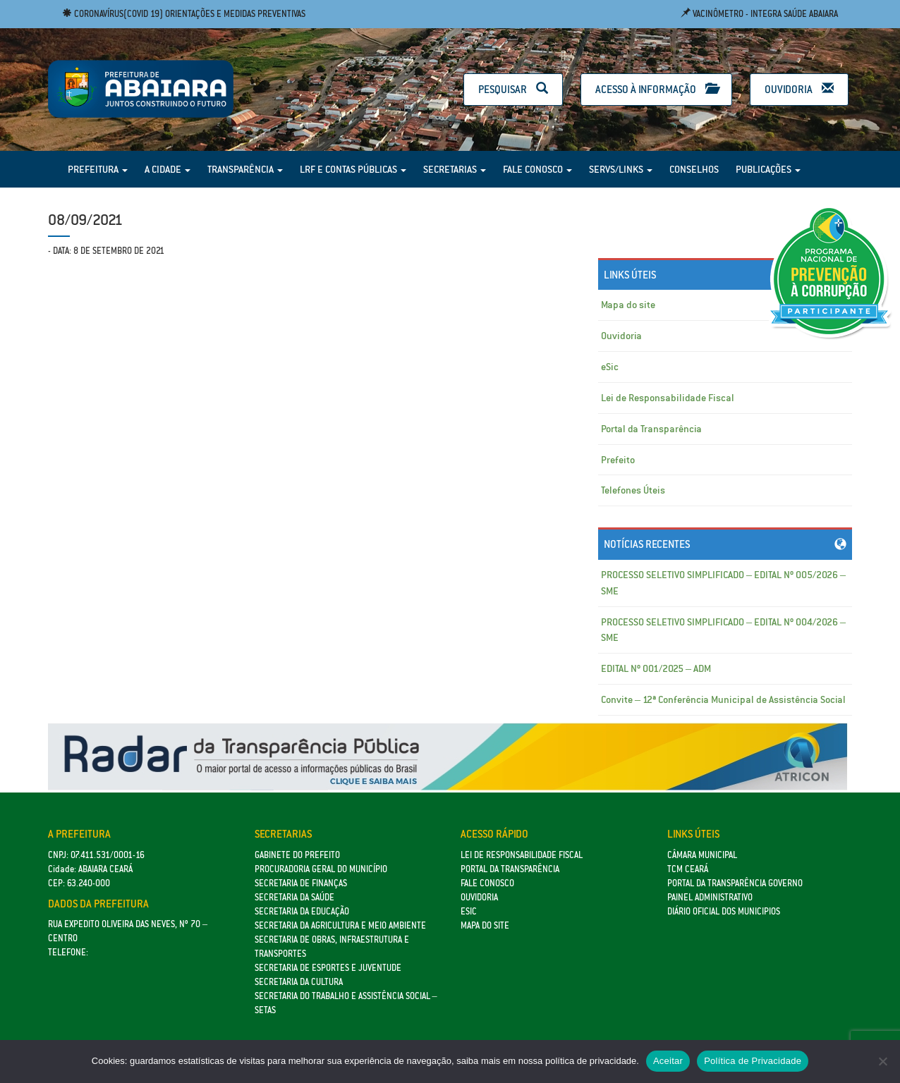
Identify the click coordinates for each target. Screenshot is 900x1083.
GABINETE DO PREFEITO (297, 855)
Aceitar (668, 1061)
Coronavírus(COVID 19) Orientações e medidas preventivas (183, 13)
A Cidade (167, 169)
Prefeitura (98, 169)
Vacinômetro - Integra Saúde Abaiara (759, 13)
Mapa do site (628, 304)
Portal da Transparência (651, 428)
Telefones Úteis (633, 490)
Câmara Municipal (702, 855)
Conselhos (694, 169)
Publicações (768, 169)
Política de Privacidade (752, 1061)
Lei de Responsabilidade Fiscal (667, 397)
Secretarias (454, 169)
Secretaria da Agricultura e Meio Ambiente (340, 925)
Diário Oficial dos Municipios (723, 911)
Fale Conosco (537, 169)
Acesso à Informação (656, 89)
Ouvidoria (799, 89)
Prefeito (618, 459)
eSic (610, 366)
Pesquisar (513, 89)
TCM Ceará (687, 869)
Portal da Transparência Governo (735, 883)
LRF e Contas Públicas (353, 169)
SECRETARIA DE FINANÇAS (301, 883)
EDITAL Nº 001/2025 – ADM (656, 668)
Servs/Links (620, 169)
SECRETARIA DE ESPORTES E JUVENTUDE (328, 967)
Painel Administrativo (710, 897)
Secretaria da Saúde (294, 897)
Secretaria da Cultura (299, 982)
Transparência (245, 169)
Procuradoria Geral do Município (321, 869)
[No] (882, 1061)
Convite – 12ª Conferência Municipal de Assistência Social (723, 699)
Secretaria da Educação (302, 911)
